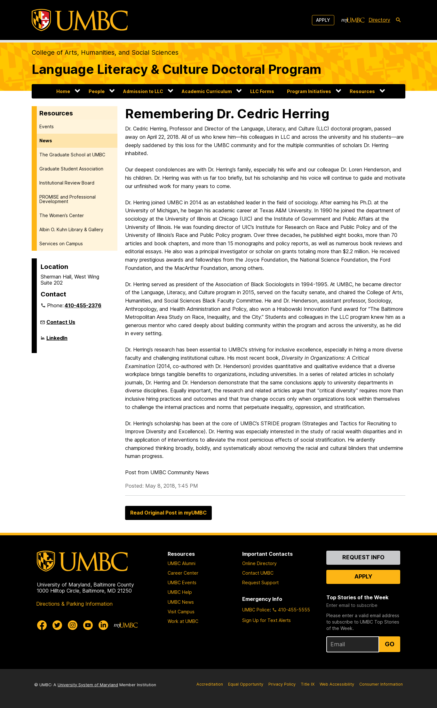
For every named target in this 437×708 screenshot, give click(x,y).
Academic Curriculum (207, 91)
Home (63, 91)
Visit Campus (181, 611)
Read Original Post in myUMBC (168, 512)
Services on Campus (61, 243)
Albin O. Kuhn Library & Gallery (71, 229)
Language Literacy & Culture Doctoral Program (176, 69)
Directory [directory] (379, 20)
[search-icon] (398, 20)
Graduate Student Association (71, 168)
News (45, 140)
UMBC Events (182, 582)
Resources (362, 91)
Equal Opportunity (245, 684)
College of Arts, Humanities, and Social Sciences (105, 52)
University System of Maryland (88, 684)
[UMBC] (80, 20)
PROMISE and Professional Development (67, 199)
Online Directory (259, 563)
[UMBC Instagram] (73, 625)
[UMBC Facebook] (42, 625)
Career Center (183, 573)
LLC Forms (262, 91)
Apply (323, 20)
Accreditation (209, 684)
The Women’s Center (61, 215)
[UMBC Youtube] (88, 625)
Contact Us (60, 322)
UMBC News (181, 602)
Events (46, 126)
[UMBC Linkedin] (103, 625)
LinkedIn (57, 340)
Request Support (260, 582)
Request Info (363, 557)
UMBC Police (256, 609)
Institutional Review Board (66, 182)
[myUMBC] (352, 20)
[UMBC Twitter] (57, 625)
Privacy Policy (282, 684)
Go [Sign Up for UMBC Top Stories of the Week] (389, 644)
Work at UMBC (183, 621)
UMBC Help (180, 592)
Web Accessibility (337, 684)
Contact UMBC (258, 573)
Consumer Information (381, 684)
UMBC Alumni (181, 563)
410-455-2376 (83, 305)
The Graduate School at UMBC (72, 154)
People (97, 91)
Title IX (307, 684)
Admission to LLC (143, 91)
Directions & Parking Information (74, 604)
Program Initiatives (309, 91)
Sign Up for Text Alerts (266, 620)
